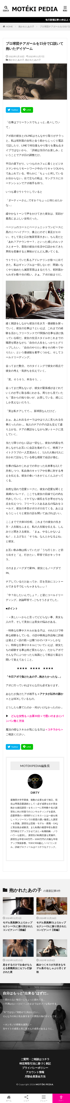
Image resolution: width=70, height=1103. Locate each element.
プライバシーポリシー (35, 1067)
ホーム (9, 1098)
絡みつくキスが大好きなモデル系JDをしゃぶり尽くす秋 (51, 968)
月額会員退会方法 (35, 1076)
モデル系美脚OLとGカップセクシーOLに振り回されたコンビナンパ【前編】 (51, 926)
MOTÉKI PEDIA (44, 1084)
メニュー (44, 1098)
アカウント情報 (35, 1072)
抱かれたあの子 (26, 26)
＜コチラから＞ (54, 729)
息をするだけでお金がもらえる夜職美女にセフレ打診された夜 (17, 968)
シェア (26, 1098)
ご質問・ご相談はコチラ (35, 1059)
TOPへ (61, 1098)
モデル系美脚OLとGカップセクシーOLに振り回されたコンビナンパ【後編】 (18, 926)
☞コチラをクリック (45, 847)
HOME (9, 26)
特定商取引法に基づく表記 (35, 1063)
